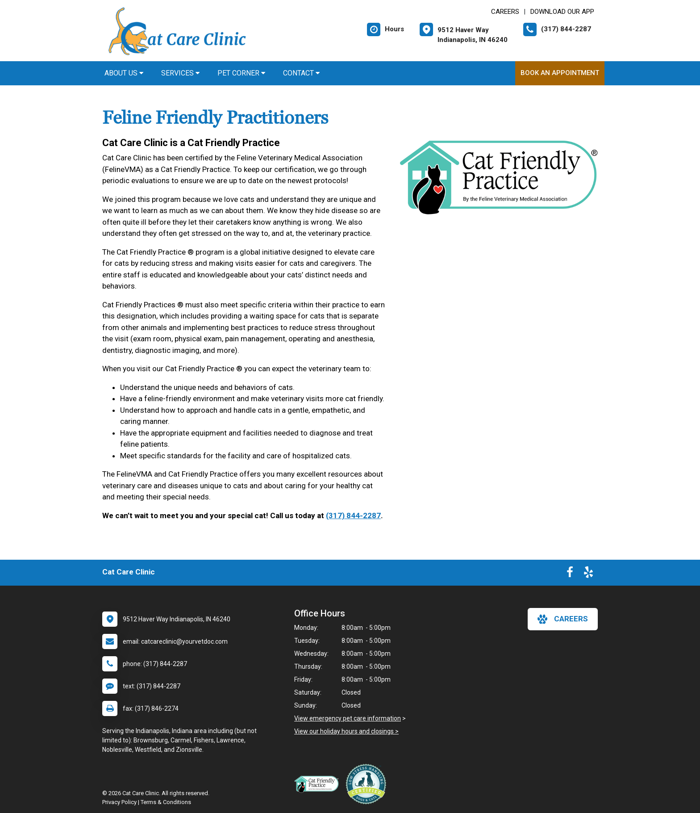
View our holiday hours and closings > (346, 731)
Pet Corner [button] (241, 73)
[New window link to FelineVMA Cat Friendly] (318, 784)
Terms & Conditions (166, 802)
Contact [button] (301, 73)
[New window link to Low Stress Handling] (367, 784)
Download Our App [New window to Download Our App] (562, 12)
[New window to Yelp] (588, 574)
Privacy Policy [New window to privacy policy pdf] (119, 802)
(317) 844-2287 (353, 515)
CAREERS (505, 12)
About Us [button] (123, 73)
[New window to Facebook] (570, 574)
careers (563, 619)
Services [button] (180, 73)
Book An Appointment (560, 73)
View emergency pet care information (347, 718)
